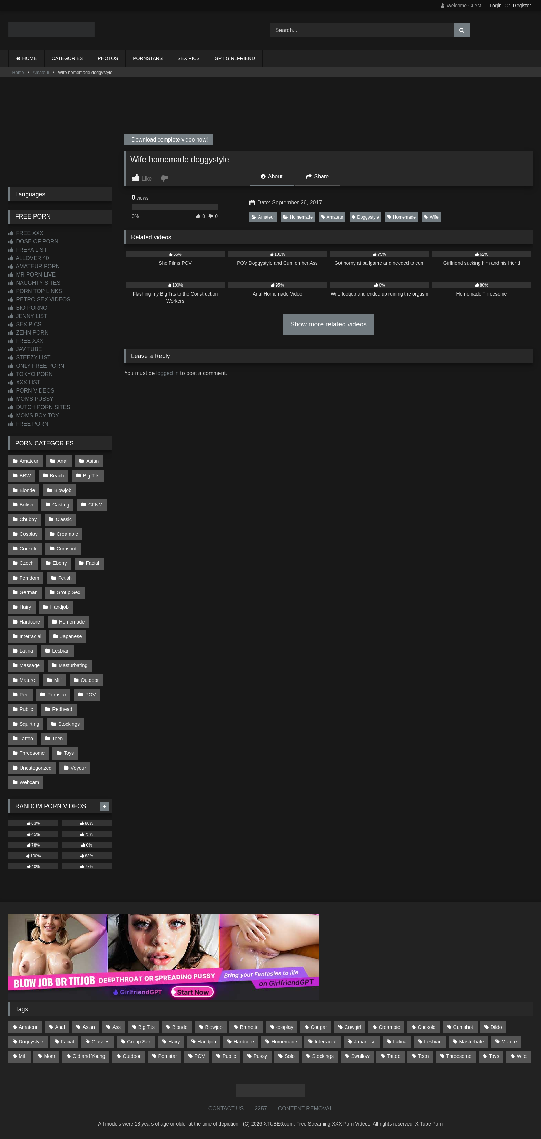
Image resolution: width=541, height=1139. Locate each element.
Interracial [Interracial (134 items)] (325, 1041)
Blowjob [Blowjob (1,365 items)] (213, 1027)
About (271, 177)
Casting (60, 505)
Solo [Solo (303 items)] (290, 1056)
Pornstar (57, 694)
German (29, 592)
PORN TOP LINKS (35, 291)
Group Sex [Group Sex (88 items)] (139, 1041)
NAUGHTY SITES (34, 283)
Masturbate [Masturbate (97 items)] (471, 1041)
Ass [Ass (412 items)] (116, 1027)
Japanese (71, 636)
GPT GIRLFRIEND (235, 58)
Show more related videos (328, 324)
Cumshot (67, 548)
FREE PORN (28, 424)
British (26, 505)
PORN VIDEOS (31, 391)
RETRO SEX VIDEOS (39, 299)
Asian (92, 461)
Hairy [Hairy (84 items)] (174, 1041)
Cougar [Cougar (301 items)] (319, 1027)
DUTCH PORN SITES (39, 407)
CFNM (95, 505)
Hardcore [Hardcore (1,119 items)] (244, 1041)
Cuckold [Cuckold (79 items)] (427, 1027)
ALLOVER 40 (28, 258)
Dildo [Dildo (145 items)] (496, 1027)
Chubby (28, 519)
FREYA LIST (27, 250)
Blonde (27, 490)
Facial (92, 563)
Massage (30, 665)
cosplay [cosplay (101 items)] (284, 1027)
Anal (62, 461)
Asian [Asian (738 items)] (88, 1027)
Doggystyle (365, 217)
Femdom (29, 578)
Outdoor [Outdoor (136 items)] (132, 1056)
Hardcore (30, 622)
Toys (69, 753)
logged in (167, 373)
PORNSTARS (148, 58)
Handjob (59, 607)
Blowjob (62, 490)
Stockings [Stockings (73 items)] (323, 1056)
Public (26, 709)
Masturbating (73, 665)
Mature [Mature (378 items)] (509, 1041)
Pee (24, 694)
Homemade (298, 217)
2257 (261, 1108)
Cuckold (29, 548)
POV (90, 694)
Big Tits (91, 476)
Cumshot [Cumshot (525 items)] (463, 1027)
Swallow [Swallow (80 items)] (360, 1056)
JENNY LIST (27, 316)
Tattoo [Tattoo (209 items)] (393, 1056)
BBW (25, 476)
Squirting (29, 724)
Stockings (69, 724)
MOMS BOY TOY (33, 415)
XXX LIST (24, 382)
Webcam (29, 782)
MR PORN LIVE (32, 275)
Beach (57, 476)
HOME (29, 58)
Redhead (62, 709)
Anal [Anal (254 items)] (60, 1027)
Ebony (60, 563)
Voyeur (78, 768)
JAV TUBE (25, 349)
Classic (64, 519)
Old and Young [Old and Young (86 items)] (88, 1056)
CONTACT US (226, 1108)
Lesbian (60, 651)
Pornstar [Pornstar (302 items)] (167, 1056)
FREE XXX (25, 233)
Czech (27, 563)
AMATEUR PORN (34, 266)
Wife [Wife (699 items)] (522, 1056)
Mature (27, 680)
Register (522, 5)
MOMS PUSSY (30, 399)
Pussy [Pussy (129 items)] (260, 1056)
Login (495, 5)
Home (18, 72)
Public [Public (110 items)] (229, 1056)
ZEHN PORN (28, 333)
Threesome (32, 753)
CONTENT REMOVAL (305, 1108)
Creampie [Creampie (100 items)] (389, 1027)
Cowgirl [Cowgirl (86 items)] (353, 1027)
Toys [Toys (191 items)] (494, 1056)
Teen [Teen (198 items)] (423, 1056)
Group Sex (68, 592)
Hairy (25, 607)
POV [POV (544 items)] (200, 1056)
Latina (26, 651)
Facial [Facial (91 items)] (67, 1041)
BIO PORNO (27, 308)
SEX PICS (188, 58)
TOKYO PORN (30, 374)
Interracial (30, 636)
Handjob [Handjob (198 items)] (206, 1041)
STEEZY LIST (29, 357)
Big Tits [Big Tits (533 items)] (146, 1027)
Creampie (67, 534)
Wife (431, 217)
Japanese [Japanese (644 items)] (364, 1041)
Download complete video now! (169, 140)
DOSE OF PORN (33, 241)
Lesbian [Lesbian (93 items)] (432, 1041)
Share (317, 177)
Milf (58, 680)
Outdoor (90, 680)
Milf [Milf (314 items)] (22, 1056)
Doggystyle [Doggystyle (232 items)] (31, 1041)
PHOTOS (108, 58)
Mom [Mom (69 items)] (49, 1056)
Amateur (41, 72)
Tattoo (26, 738)
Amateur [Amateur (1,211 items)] (28, 1027)
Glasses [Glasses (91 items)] (101, 1041)
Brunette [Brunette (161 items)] (249, 1027)
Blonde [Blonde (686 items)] (180, 1027)
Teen (57, 738)
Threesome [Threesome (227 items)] (458, 1056)
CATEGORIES (67, 58)
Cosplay (29, 534)
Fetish (65, 578)
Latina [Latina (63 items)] (399, 1041)
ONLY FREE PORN (36, 366)
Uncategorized (36, 768)
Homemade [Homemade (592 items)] (284, 1041)
